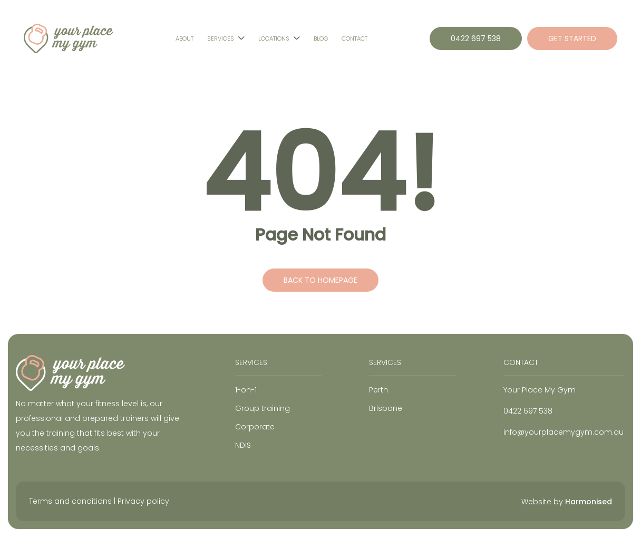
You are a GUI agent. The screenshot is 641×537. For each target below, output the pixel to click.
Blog (321, 38)
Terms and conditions (70, 501)
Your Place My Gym (539, 390)
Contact (354, 38)
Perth (378, 390)
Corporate (255, 426)
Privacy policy (143, 501)
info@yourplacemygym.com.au (563, 432)
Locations (273, 38)
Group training (262, 408)
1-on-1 (246, 390)
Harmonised (588, 501)
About (184, 38)
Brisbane (385, 408)
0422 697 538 (476, 38)
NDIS (243, 445)
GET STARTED (572, 38)
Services (220, 38)
